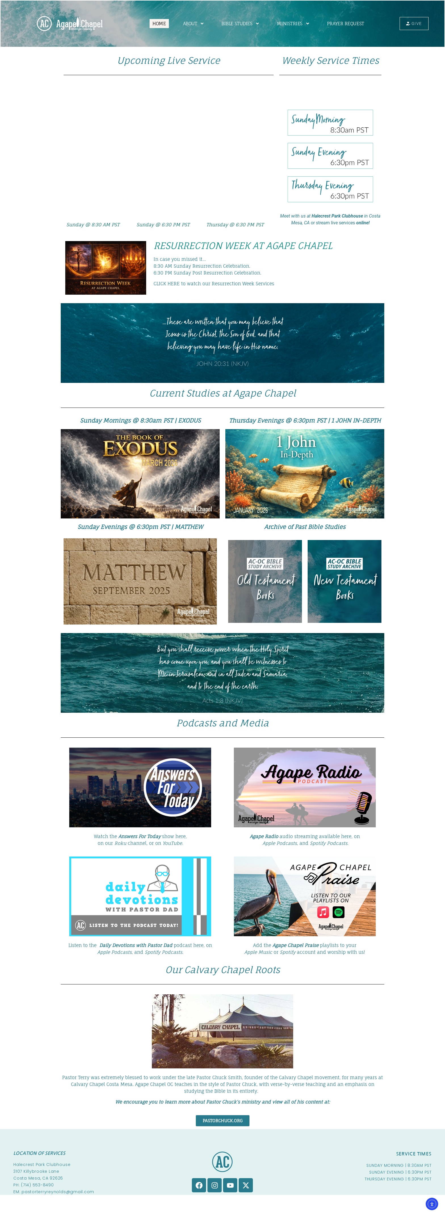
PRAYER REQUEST (343, 23)
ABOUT (191, 23)
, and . (140, 952)
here (346, 836)
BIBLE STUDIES (238, 23)
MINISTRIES (291, 23)
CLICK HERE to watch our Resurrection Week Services (214, 283)
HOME (157, 23)
